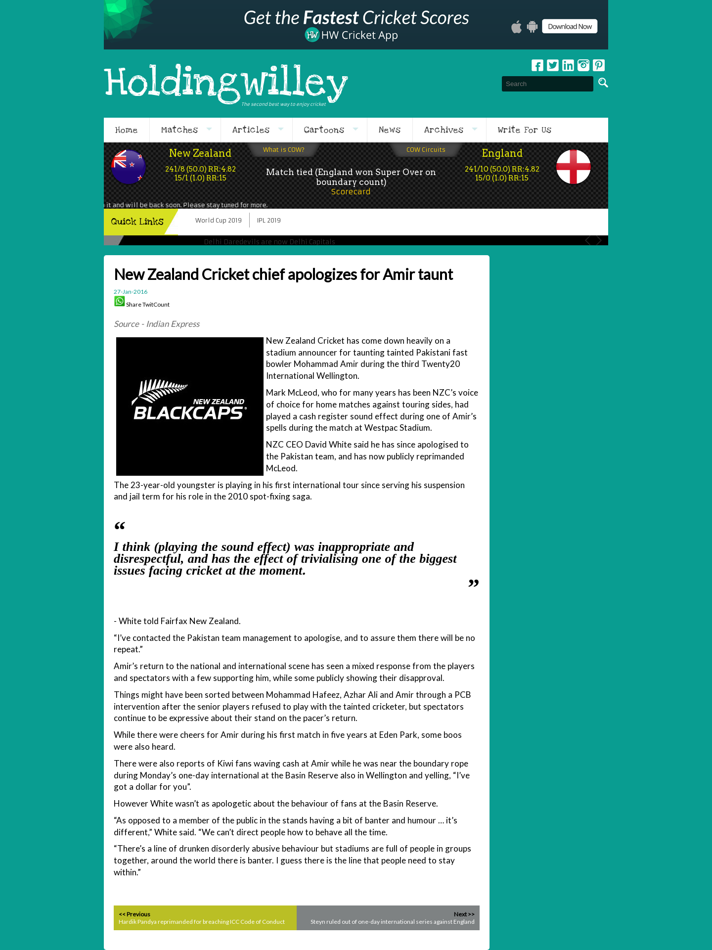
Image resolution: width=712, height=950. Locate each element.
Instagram (583, 65)
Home (126, 130)
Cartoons (324, 130)
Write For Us (525, 130)
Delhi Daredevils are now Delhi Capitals (269, 242)
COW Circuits (425, 149)
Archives (444, 130)
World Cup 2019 (218, 220)
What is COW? (284, 149)
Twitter (553, 65)
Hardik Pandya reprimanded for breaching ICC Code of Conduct (202, 921)
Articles (251, 130)
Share (133, 304)
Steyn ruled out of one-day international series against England (393, 921)
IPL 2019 (269, 220)
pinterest (599, 65)
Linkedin (568, 65)
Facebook (537, 65)
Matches (179, 130)
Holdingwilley (226, 83)
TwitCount (156, 304)
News (390, 130)
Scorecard (351, 191)
